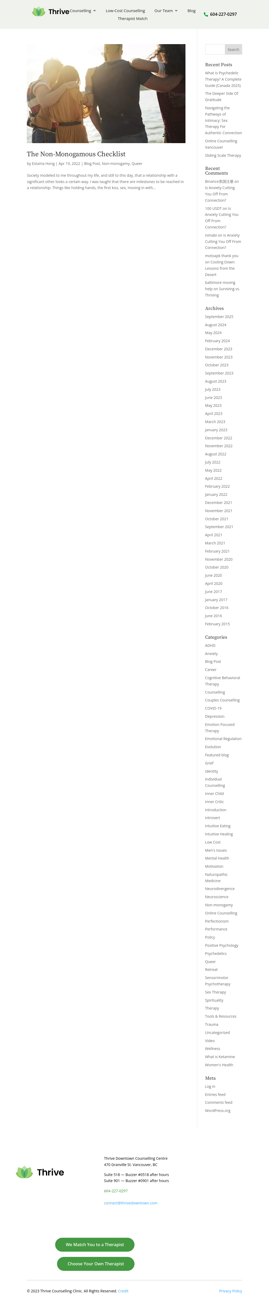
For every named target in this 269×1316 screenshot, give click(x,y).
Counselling (80, 11)
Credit (123, 1290)
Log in (210, 1086)
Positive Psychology (221, 945)
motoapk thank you (222, 255)
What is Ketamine (220, 1056)
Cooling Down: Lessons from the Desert (220, 268)
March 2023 (215, 421)
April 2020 (214, 583)
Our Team (163, 11)
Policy (210, 937)
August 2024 (215, 324)
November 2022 (219, 445)
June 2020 (213, 575)
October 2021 (217, 518)
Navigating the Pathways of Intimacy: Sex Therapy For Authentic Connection (223, 120)
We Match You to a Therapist (95, 1244)
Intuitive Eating (218, 825)
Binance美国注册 (219, 181)
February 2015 (217, 623)
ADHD (210, 645)
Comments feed (218, 1102)
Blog (192, 11)
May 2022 (213, 470)
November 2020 (219, 559)
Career (211, 669)
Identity (211, 771)
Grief (209, 763)
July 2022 (213, 462)
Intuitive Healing (219, 833)
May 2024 (213, 332)
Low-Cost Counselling (125, 11)
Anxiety (211, 653)
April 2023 (214, 413)
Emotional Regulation (223, 738)
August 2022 (215, 453)
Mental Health (217, 858)
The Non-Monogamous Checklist (76, 154)
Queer (137, 163)
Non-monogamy (116, 163)
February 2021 (217, 551)
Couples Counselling (222, 700)
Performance (216, 929)
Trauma (212, 1024)
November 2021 (219, 510)
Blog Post (92, 163)
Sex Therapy (215, 992)
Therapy (212, 1008)
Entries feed (215, 1094)
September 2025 (219, 316)
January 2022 (216, 494)
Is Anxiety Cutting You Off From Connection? (220, 194)
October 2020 (217, 567)
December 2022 (218, 437)
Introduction (215, 809)
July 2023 (213, 389)
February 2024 (217, 340)
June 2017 (213, 591)
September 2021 (219, 526)
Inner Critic (214, 801)
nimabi (211, 235)
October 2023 (217, 364)
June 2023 (213, 397)
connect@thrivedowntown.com (130, 1202)
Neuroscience (217, 896)
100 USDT (213, 208)
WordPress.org (217, 1110)
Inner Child (214, 793)
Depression (215, 716)
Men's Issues (216, 850)
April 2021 (214, 534)
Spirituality (214, 1000)
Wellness (212, 1048)
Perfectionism (217, 921)
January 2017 (216, 599)
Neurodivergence (220, 888)
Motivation (214, 866)
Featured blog (217, 754)
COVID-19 (213, 708)
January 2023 (216, 429)
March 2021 (215, 542)
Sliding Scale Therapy (223, 155)
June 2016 (213, 615)
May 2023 (213, 405)
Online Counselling (221, 913)
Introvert (212, 817)
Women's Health (219, 1064)
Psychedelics (216, 953)
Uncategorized (217, 1032)
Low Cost (213, 842)
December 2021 (218, 502)
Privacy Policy (230, 1290)
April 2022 (214, 478)
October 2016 (217, 607)
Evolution (213, 746)
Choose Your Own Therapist (96, 1264)
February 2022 (217, 486)
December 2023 (218, 348)
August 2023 (215, 381)
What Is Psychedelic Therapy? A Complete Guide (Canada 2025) (223, 79)
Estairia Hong (43, 163)
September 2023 (219, 373)
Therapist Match (132, 19)
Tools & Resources (220, 1016)
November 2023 (219, 357)
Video (210, 1040)
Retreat (211, 969)
